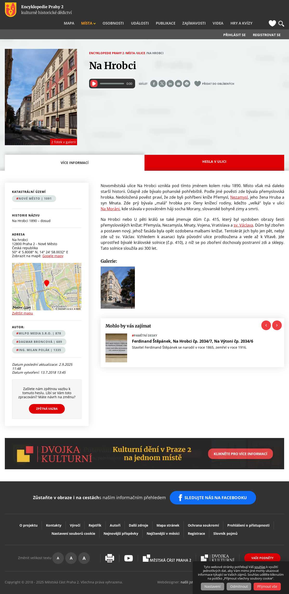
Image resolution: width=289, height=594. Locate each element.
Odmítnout (239, 586)
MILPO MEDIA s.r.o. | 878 (40, 324)
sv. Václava (243, 215)
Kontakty (53, 514)
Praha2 (167, 547)
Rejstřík (95, 514)
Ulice (141, 44)
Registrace (196, 522)
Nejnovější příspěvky (121, 522)
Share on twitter (162, 74)
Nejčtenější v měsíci (163, 522)
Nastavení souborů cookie (73, 522)
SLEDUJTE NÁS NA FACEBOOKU (216, 487)
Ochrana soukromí (203, 514)
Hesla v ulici (214, 152)
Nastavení (212, 586)
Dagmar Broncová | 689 (40, 332)
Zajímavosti (203, 10)
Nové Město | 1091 (35, 189)
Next (277, 316)
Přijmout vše (268, 586)
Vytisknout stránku (109, 547)
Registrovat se (267, 25)
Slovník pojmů (225, 522)
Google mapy (52, 246)
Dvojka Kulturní (217, 547)
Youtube (128, 547)
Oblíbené (272, 9)
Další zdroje (138, 514)
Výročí (75, 514)
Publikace (178, 10)
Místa (109, 10)
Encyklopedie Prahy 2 (106, 44)
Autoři (115, 514)
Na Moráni (110, 199)
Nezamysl (239, 187)
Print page (186, 74)
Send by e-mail (178, 74)
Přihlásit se (234, 25)
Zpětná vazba (47, 399)
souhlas (259, 567)
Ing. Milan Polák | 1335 (40, 341)
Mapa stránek (168, 514)
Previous (266, 316)
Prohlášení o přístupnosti (248, 514)
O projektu (29, 514)
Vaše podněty (262, 547)
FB (263, 10)
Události (155, 10)
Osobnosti (132, 10)
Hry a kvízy (244, 10)
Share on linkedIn (170, 74)
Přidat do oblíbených (218, 74)
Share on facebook (154, 74)
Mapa (94, 10)
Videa (224, 10)
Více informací (76, 156)
